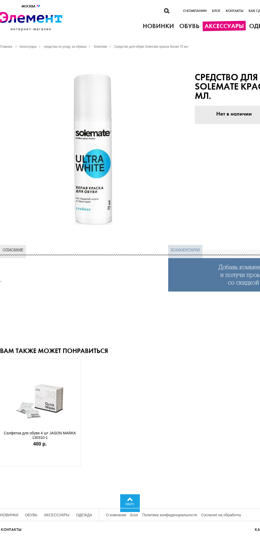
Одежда (84, 515)
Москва (31, 6)
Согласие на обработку (221, 515)
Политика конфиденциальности (169, 515)
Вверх (130, 504)
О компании (195, 11)
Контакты (234, 11)
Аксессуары (57, 515)
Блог (216, 11)
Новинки (9, 515)
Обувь (31, 515)
